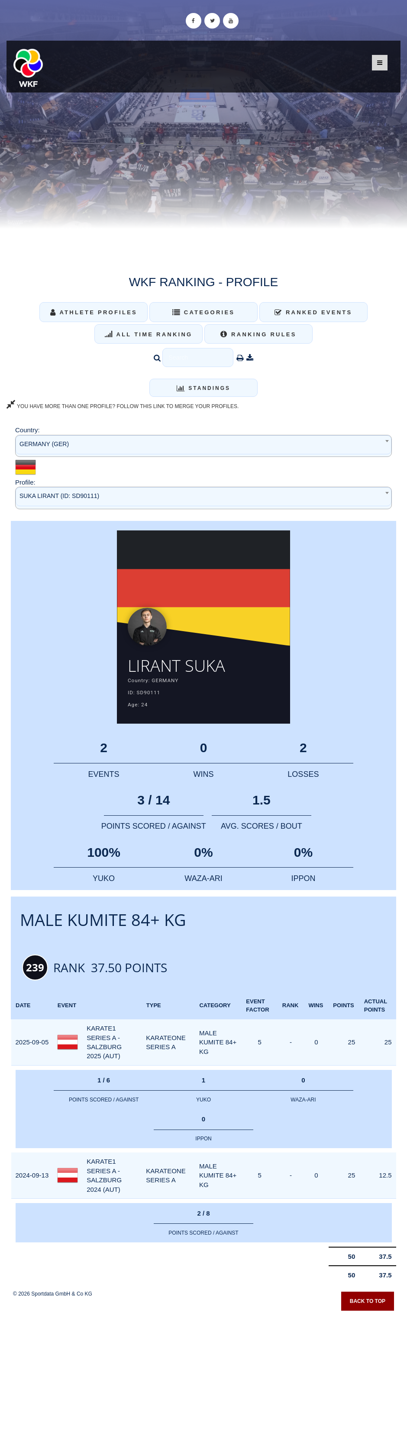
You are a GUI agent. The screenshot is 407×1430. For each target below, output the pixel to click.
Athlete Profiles (93, 312)
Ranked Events (313, 312)
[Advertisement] (203, 1367)
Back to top (367, 1301)
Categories (203, 312)
